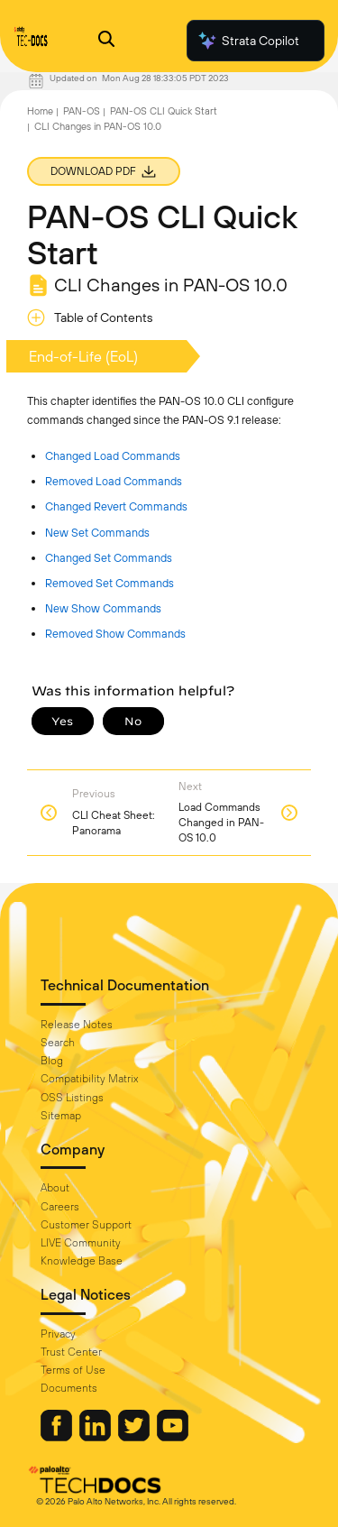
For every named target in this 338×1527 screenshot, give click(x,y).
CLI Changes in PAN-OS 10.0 (97, 126)
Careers (60, 1206)
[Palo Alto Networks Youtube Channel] (172, 1437)
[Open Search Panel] (106, 41)
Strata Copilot (247, 40)
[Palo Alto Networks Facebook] (58, 1437)
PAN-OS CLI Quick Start (163, 111)
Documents (69, 1388)
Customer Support (86, 1225)
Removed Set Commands (109, 583)
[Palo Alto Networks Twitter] (135, 1437)
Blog (52, 1060)
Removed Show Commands (115, 633)
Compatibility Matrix (89, 1078)
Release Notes (77, 1024)
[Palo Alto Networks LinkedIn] (96, 1437)
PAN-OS (81, 111)
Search (58, 1042)
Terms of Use (73, 1370)
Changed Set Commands (108, 558)
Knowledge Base (82, 1261)
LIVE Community (81, 1243)
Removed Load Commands (113, 481)
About (55, 1188)
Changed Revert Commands (116, 506)
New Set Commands (97, 532)
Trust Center (71, 1352)
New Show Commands (103, 608)
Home (40, 111)
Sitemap (61, 1115)
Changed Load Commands (112, 456)
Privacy (58, 1334)
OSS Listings (72, 1097)
